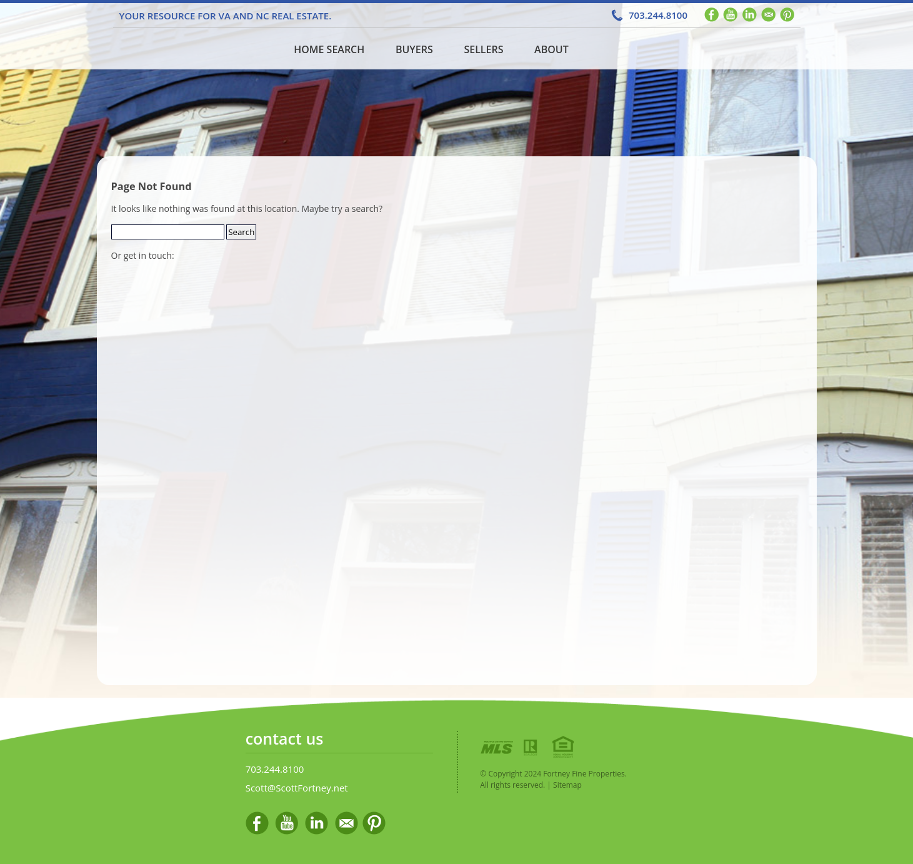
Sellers (483, 49)
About (551, 49)
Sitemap (567, 785)
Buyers (414, 49)
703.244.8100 (658, 15)
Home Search (329, 49)
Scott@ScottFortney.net (297, 787)
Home (189, 49)
